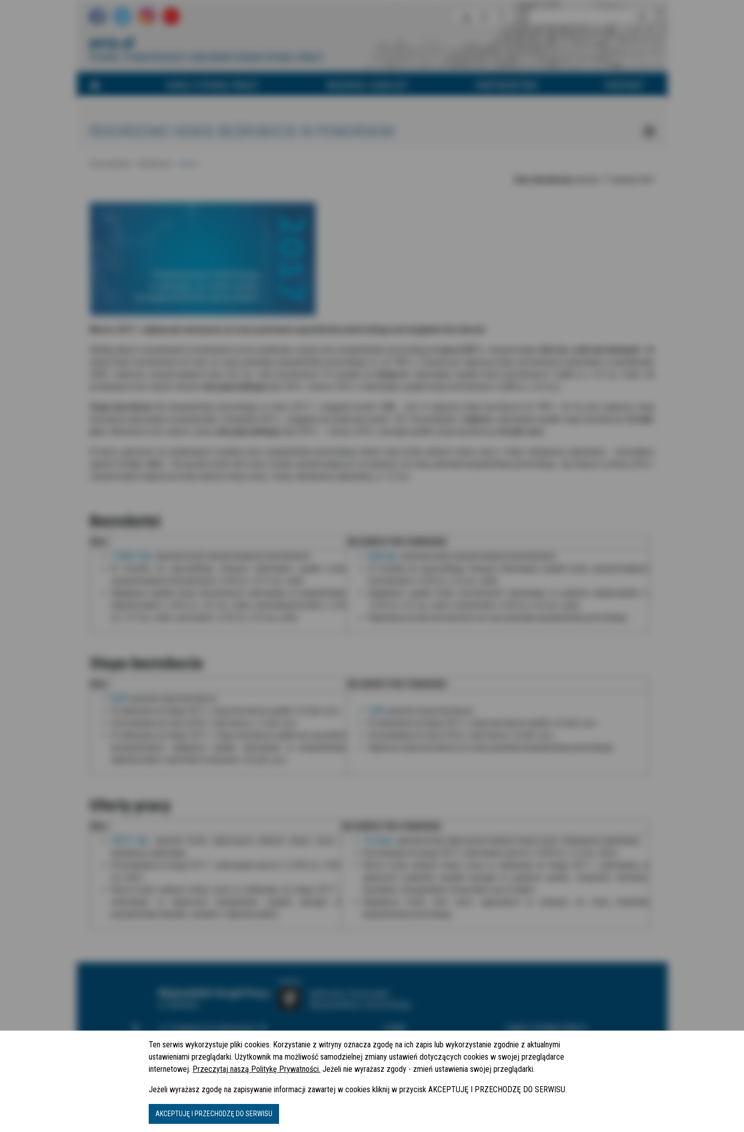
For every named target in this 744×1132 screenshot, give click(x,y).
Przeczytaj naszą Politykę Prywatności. (256, 1069)
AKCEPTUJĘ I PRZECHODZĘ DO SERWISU (213, 1114)
